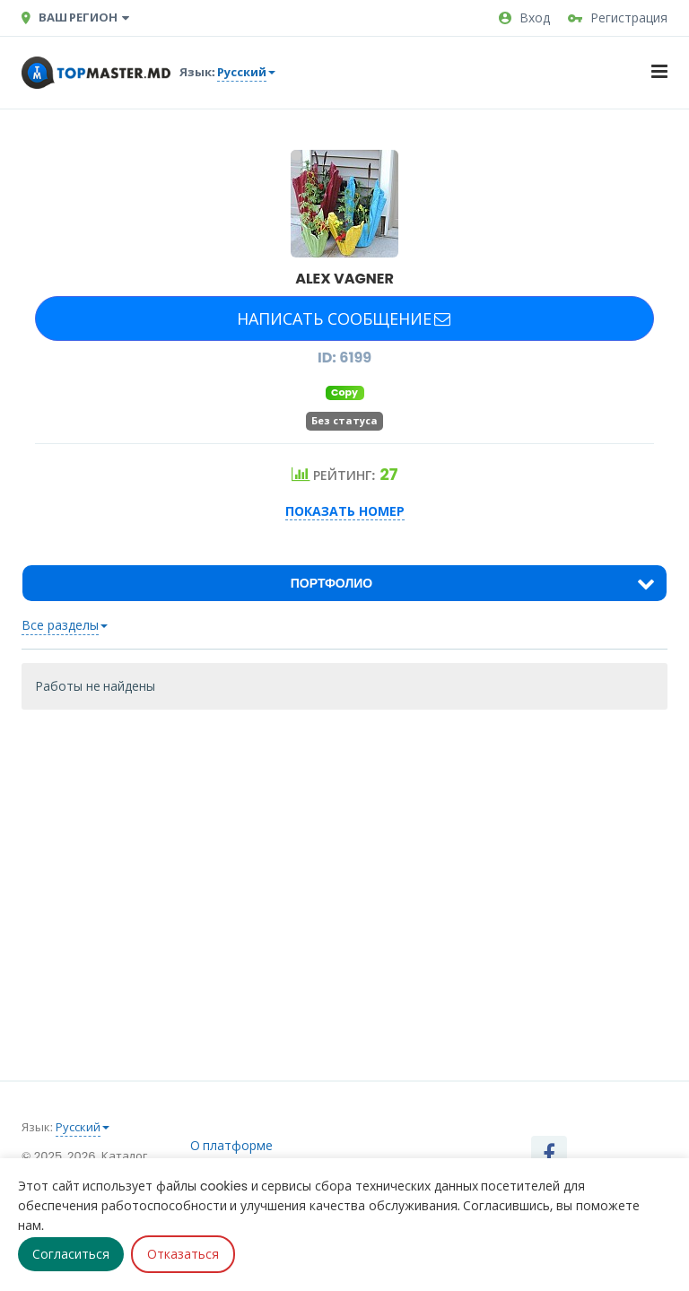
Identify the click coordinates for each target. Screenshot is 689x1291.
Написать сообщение (343, 318)
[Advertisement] (344, 853)
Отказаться (183, 1254)
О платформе (232, 1146)
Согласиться (70, 1254)
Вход (524, 18)
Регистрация (617, 18)
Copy (344, 392)
